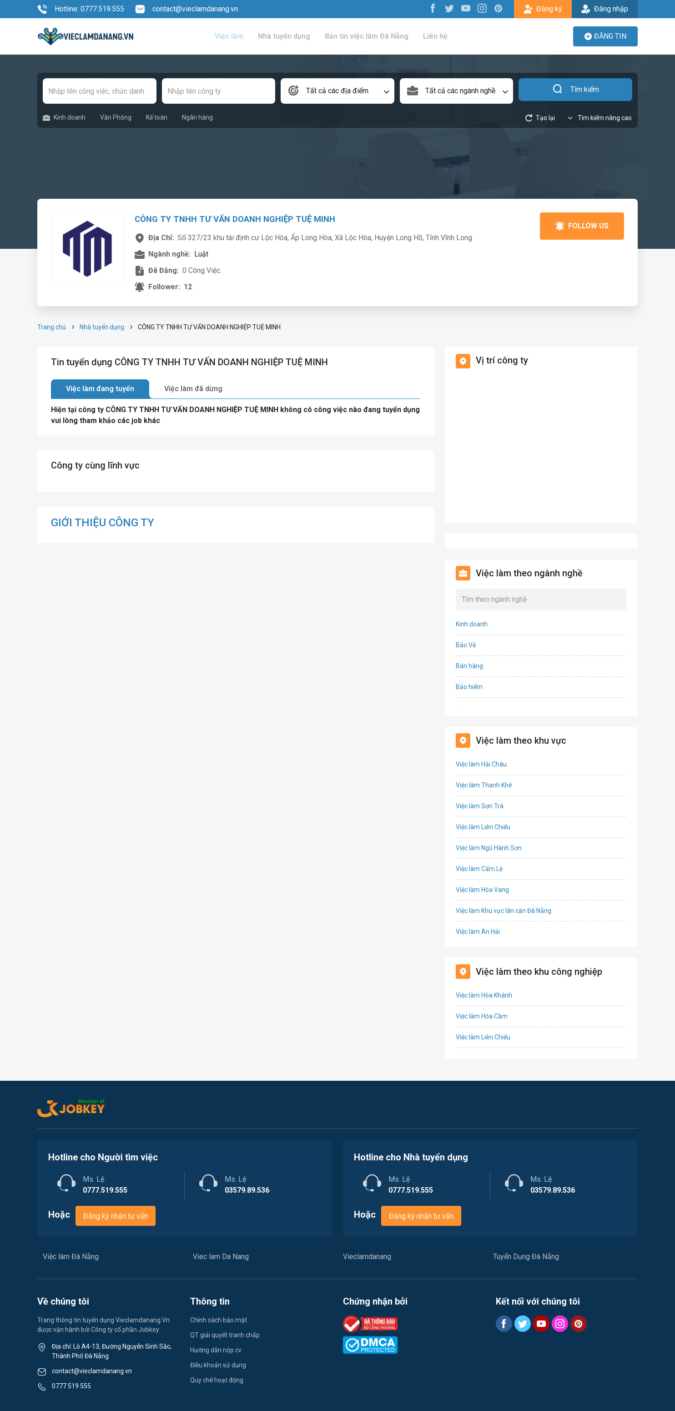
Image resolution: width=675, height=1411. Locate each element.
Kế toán (156, 117)
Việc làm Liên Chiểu (483, 827)
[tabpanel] (235, 415)
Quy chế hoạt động (216, 1380)
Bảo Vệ (466, 645)
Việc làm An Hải (478, 931)
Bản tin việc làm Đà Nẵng (373, 36)
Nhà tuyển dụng (291, 36)
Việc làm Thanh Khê (484, 785)
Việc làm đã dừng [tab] (193, 388)
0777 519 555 (71, 1386)
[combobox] (337, 91)
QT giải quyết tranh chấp (225, 1335)
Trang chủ (51, 327)
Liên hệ (441, 36)
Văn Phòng (115, 117)
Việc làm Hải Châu (481, 764)
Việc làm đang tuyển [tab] (100, 388)
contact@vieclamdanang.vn (186, 9)
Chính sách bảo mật (218, 1320)
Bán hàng (469, 666)
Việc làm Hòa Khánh (484, 995)
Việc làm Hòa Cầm (482, 1016)
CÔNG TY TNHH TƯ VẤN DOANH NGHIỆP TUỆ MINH (241, 218)
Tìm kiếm (575, 91)
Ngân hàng (197, 117)
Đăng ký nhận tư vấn (115, 1216)
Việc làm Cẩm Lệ (479, 868)
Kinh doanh (64, 117)
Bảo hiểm (469, 686)
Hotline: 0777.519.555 (80, 9)
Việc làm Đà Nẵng (71, 1256)
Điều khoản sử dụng (218, 1365)
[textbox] (337, 91)
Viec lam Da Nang (221, 1256)
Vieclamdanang (367, 1256)
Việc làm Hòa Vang (482, 889)
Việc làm (236, 36)
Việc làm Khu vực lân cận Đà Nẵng (503, 910)
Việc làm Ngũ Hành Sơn (489, 848)
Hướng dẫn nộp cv (216, 1350)
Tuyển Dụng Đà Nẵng (526, 1256)
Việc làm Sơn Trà (480, 806)
